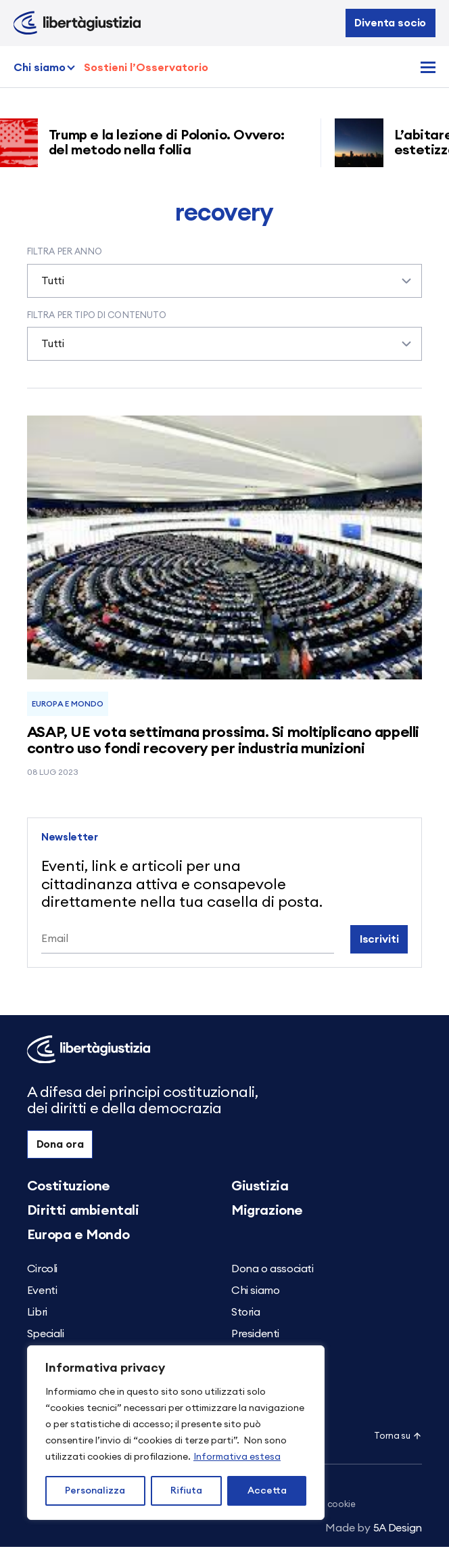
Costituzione (68, 1186)
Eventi (42, 1290)
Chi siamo (40, 67)
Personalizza (95, 1491)
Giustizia (259, 1186)
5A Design (373, 1528)
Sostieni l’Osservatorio (146, 67)
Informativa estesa (237, 1457)
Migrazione (267, 1210)
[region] (176, 1432)
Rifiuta (186, 1491)
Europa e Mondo (67, 704)
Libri (37, 1312)
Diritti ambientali (83, 1210)
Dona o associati (272, 1268)
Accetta (267, 1491)
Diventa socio (390, 23)
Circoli (42, 1268)
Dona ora (60, 1144)
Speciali (45, 1333)
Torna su (398, 1436)
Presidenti (255, 1333)
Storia (245, 1312)
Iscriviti (379, 939)
